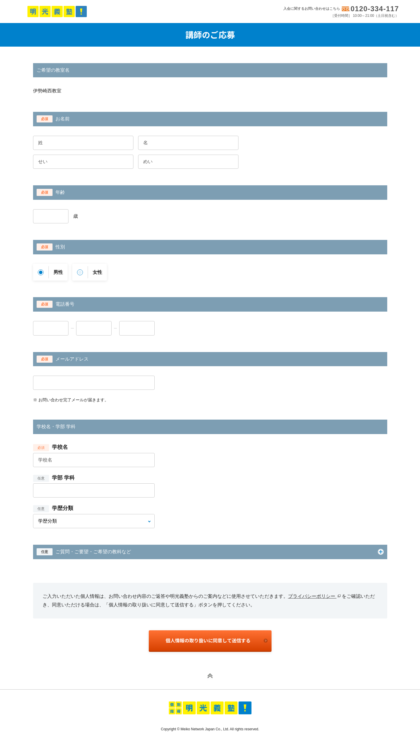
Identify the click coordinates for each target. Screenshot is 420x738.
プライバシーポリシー (314, 596)
